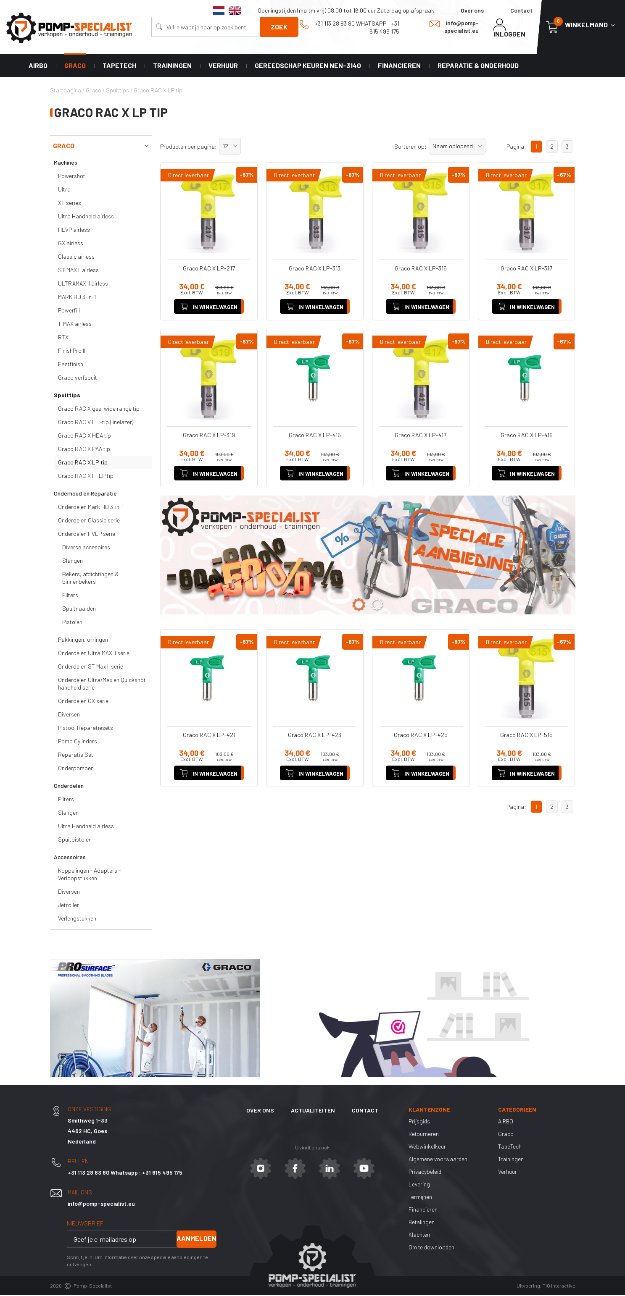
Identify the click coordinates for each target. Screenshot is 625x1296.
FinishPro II (71, 351)
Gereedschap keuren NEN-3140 (308, 66)
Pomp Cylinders (77, 742)
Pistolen (72, 623)
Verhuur (223, 66)
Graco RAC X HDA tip (84, 436)
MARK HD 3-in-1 (77, 298)
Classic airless (76, 257)
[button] (230, 147)
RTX (63, 338)
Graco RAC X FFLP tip (85, 476)
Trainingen (172, 66)
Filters (70, 596)
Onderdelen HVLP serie (86, 534)
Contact (521, 10)
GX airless (70, 244)
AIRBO (38, 66)
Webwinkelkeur (427, 1147)
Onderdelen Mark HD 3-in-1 (91, 508)
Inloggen (509, 28)
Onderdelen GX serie (83, 702)
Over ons (472, 10)
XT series (69, 203)
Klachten (419, 1235)
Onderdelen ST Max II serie (90, 667)
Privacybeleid (425, 1172)
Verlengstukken (77, 919)
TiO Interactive (559, 1287)
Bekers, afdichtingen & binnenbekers (90, 579)
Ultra (64, 190)
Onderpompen (76, 769)
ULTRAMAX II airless (83, 284)
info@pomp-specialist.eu (454, 27)
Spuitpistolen (75, 840)
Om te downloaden (432, 1247)
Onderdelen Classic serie (89, 521)
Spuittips (67, 396)
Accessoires (70, 858)
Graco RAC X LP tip (83, 463)
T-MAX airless (75, 324)
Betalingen (422, 1222)
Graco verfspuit (77, 378)
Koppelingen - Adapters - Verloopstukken (89, 875)
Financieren (399, 66)
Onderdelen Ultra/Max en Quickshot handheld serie (102, 684)
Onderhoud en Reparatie (85, 494)
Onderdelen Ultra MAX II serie (93, 654)
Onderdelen (69, 786)
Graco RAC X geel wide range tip (99, 409)
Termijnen (420, 1197)
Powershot (71, 177)
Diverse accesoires (86, 548)
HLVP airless (74, 230)
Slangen (72, 561)
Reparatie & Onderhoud (478, 66)
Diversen (69, 715)
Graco (75, 66)
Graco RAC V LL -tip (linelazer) (95, 423)
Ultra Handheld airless (86, 217)
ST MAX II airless (78, 271)
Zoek (279, 27)
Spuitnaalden (79, 609)
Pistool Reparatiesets (85, 728)
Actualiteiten (313, 1111)
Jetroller (68, 906)
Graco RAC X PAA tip (84, 450)
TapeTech (119, 66)
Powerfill (69, 311)
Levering (419, 1184)
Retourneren (424, 1134)
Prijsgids (419, 1121)
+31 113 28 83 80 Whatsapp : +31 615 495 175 (349, 27)
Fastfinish (70, 365)
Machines (65, 163)
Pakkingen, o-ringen (83, 640)
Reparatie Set (75, 755)
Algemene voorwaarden (438, 1159)
